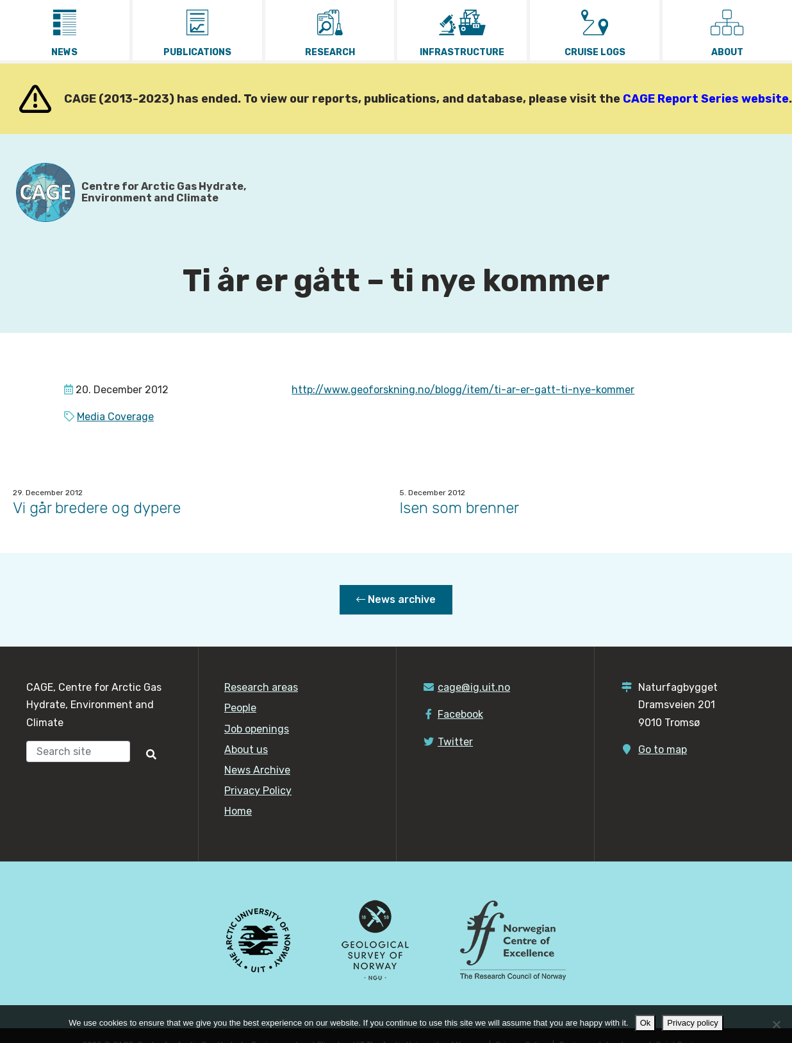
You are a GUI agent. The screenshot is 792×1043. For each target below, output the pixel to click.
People (240, 708)
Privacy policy (692, 1023)
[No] (776, 1024)
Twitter (455, 742)
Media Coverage (115, 417)
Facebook (460, 714)
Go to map (662, 749)
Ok (645, 1023)
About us (246, 749)
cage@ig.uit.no (474, 687)
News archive (396, 599)
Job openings (256, 729)
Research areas (261, 687)
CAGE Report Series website (706, 99)
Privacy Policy (258, 790)
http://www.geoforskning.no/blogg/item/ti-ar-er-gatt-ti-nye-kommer (463, 390)
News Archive (257, 770)
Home (238, 811)
